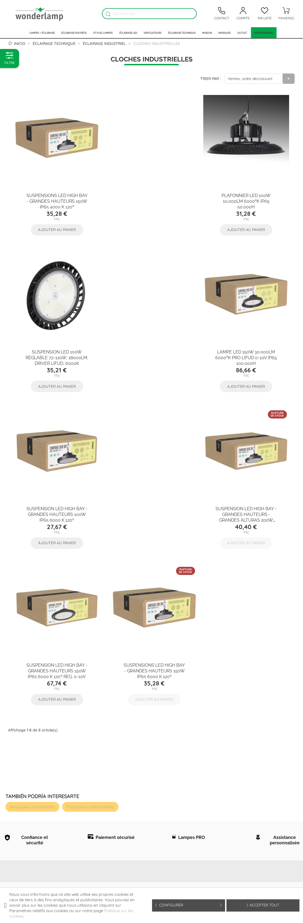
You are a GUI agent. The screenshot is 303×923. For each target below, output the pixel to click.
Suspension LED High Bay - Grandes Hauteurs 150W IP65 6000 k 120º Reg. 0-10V (55, 505)
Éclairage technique (182, 32)
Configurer (188, 905)
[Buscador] (108, 14)
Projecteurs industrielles (90, 642)
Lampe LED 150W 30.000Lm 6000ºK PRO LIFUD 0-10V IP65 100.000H (55, 351)
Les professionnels (27, 805)
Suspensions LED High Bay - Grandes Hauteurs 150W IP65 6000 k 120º (150, 505)
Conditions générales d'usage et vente (70, 759)
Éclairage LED (128, 32)
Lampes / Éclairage (42, 32)
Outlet (242, 32)
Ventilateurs (153, 32)
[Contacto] (221, 13)
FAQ (12, 766)
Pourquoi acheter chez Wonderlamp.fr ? (25, 792)
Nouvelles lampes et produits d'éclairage (26, 831)
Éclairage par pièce (74, 32)
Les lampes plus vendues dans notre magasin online (24, 844)
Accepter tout (263, 905)
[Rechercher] (149, 13)
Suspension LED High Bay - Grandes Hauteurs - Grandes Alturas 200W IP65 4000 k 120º (247, 354)
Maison (207, 32)
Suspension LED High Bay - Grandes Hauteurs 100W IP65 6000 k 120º (151, 351)
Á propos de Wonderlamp (21, 753)
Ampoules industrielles (32, 642)
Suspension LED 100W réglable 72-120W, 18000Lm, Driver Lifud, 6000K (247, 198)
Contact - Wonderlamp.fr (23, 818)
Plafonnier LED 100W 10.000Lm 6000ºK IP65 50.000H (151, 198)
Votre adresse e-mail (201, 766)
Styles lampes (103, 32)
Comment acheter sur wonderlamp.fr (27, 779)
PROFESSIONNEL (264, 32)
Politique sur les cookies (67, 772)
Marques (225, 32)
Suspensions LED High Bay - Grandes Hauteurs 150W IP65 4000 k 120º (55, 198)
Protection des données (65, 746)
